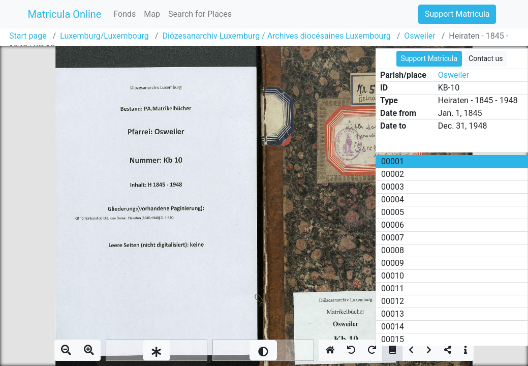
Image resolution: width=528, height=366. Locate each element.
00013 (392, 314)
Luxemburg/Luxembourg (104, 36)
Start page (28, 36)
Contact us (486, 58)
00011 (392, 288)
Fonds (124, 14)
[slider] (156, 350)
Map (152, 14)
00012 (392, 301)
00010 (392, 276)
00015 (392, 339)
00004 (392, 199)
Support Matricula (457, 14)
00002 (392, 174)
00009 (392, 263)
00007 (392, 237)
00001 (392, 161)
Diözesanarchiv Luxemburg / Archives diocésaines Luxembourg (276, 36)
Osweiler (419, 36)
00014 (392, 326)
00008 (392, 250)
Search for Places (200, 14)
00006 (392, 225)
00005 (392, 212)
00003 (392, 187)
